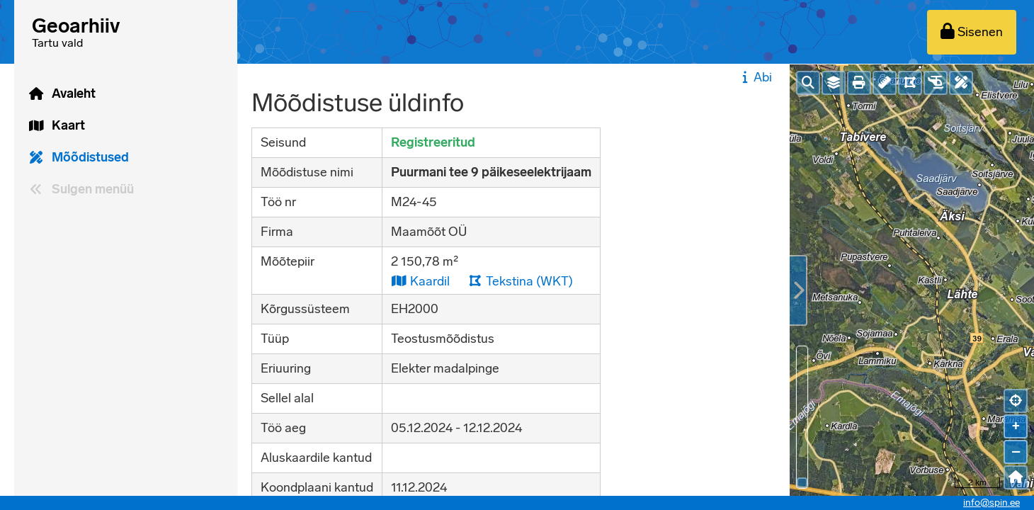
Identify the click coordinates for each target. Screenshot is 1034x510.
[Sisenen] (971, 32)
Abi (755, 77)
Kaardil (420, 280)
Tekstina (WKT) (520, 280)
